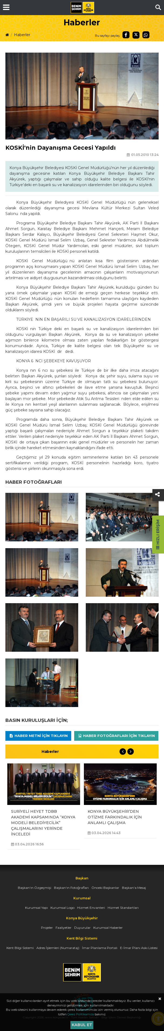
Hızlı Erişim (157, 534)
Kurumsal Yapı (36, 908)
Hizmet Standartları (123, 908)
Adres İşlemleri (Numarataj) (57, 948)
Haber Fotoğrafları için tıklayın (116, 735)
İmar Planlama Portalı (99, 948)
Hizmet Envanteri (91, 908)
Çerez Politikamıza (80, 1014)
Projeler (47, 928)
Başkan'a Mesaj (134, 888)
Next (130, 751)
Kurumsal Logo (62, 908)
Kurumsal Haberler (108, 928)
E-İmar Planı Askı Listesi (139, 948)
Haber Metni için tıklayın (38, 735)
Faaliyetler (63, 928)
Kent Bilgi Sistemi (20, 948)
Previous (122, 751)
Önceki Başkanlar (105, 888)
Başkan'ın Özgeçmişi (34, 888)
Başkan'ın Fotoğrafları (71, 888)
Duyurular (82, 928)
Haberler (22, 34)
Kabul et (82, 1024)
